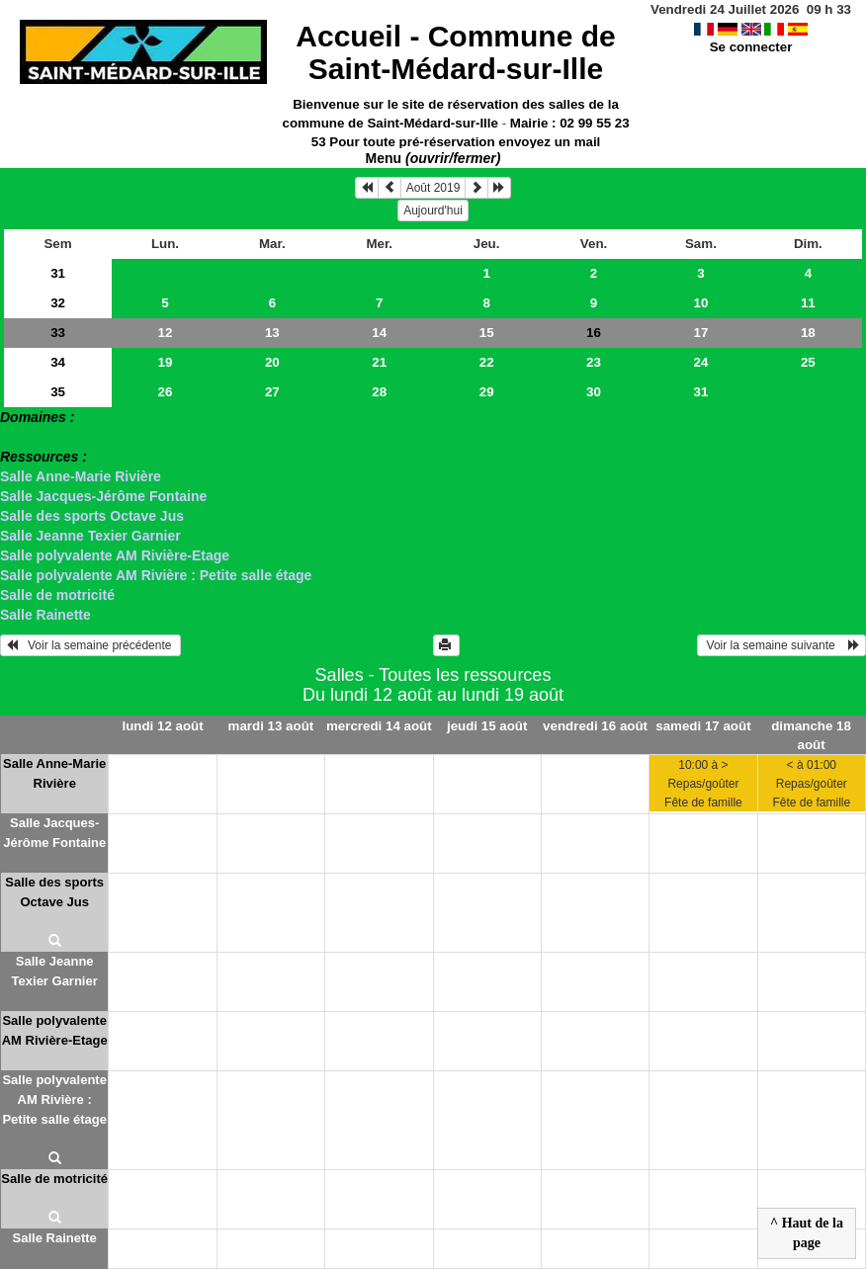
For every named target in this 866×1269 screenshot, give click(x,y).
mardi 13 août (271, 726)
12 (165, 332)
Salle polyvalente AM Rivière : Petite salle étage (155, 575)
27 (272, 391)
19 (165, 362)
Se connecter (751, 47)
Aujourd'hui (433, 210)
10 (701, 303)
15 (486, 332)
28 (379, 391)
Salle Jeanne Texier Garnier (90, 536)
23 (593, 362)
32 (57, 303)
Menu (433, 158)
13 (272, 332)
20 (272, 362)
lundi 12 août (162, 726)
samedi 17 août (702, 726)
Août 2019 (433, 188)
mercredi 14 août (379, 726)
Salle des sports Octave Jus (92, 516)
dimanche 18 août (811, 735)
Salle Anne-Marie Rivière (80, 476)
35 (57, 391)
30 (593, 391)
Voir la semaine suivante (781, 645)
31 (57, 273)
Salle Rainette (45, 615)
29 (486, 391)
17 (701, 332)
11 (808, 303)
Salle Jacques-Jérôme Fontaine (103, 496)
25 (808, 362)
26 (165, 391)
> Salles (26, 437)
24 (701, 362)
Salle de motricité (57, 595)
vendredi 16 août (595, 726)
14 (379, 332)
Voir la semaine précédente (90, 645)
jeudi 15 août (487, 726)
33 (57, 332)
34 (57, 362)
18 (808, 332)
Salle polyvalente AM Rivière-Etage (114, 555)
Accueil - (455, 52)
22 (486, 362)
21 (379, 362)
